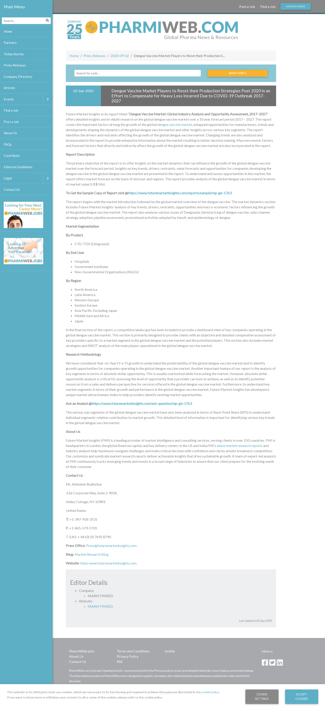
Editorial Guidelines (18, 167)
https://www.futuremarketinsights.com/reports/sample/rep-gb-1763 (180, 193)
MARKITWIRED (100, 606)
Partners (10, 43)
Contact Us (77, 661)
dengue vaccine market (174, 124)
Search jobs (237, 73)
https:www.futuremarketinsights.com (108, 563)
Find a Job (268, 6)
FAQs (8, 144)
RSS (120, 661)
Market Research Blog (92, 554)
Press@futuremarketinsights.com (111, 545)
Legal (28, 178)
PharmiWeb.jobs (82, 651)
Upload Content (295, 6)
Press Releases (95, 56)
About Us (76, 656)
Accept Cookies (301, 696)
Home (74, 56)
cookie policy (210, 692)
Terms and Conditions (133, 651)
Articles (9, 88)
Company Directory (18, 77)
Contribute (12, 155)
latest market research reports (239, 445)
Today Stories (14, 54)
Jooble (169, 651)
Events (28, 99)
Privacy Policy (127, 656)
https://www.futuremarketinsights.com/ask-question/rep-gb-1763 (142, 403)
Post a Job (247, 6)
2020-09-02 (120, 56)
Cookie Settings (262, 696)
